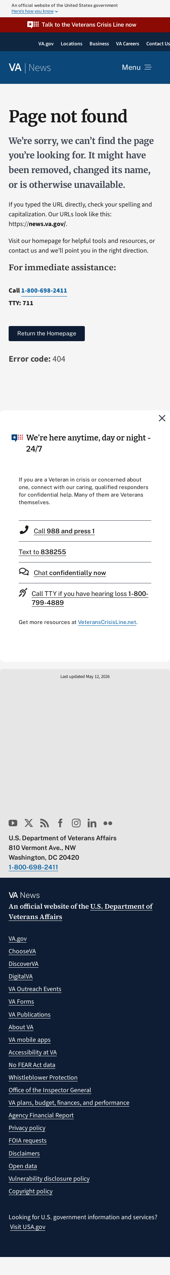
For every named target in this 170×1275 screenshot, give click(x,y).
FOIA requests (28, 1140)
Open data (23, 1166)
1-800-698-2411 (44, 290)
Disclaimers (24, 1153)
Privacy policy (27, 1127)
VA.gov (18, 938)
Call (64, 531)
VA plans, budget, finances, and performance (69, 1102)
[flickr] (108, 823)
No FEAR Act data (32, 1065)
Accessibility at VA (33, 1052)
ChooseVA (22, 951)
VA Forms (21, 1001)
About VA (21, 1027)
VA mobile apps (30, 1039)
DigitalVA (21, 976)
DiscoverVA (23, 963)
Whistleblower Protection (43, 1077)
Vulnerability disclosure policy (49, 1178)
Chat (70, 573)
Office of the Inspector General (50, 1090)
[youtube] (13, 823)
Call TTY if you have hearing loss (90, 598)
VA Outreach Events (35, 989)
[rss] (44, 823)
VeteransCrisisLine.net (107, 622)
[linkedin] (92, 823)
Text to (42, 552)
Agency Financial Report (41, 1115)
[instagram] (76, 823)
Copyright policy (30, 1191)
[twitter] (28, 823)
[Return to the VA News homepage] (30, 67)
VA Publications (30, 1014)
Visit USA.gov (27, 1226)
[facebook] (60, 823)
